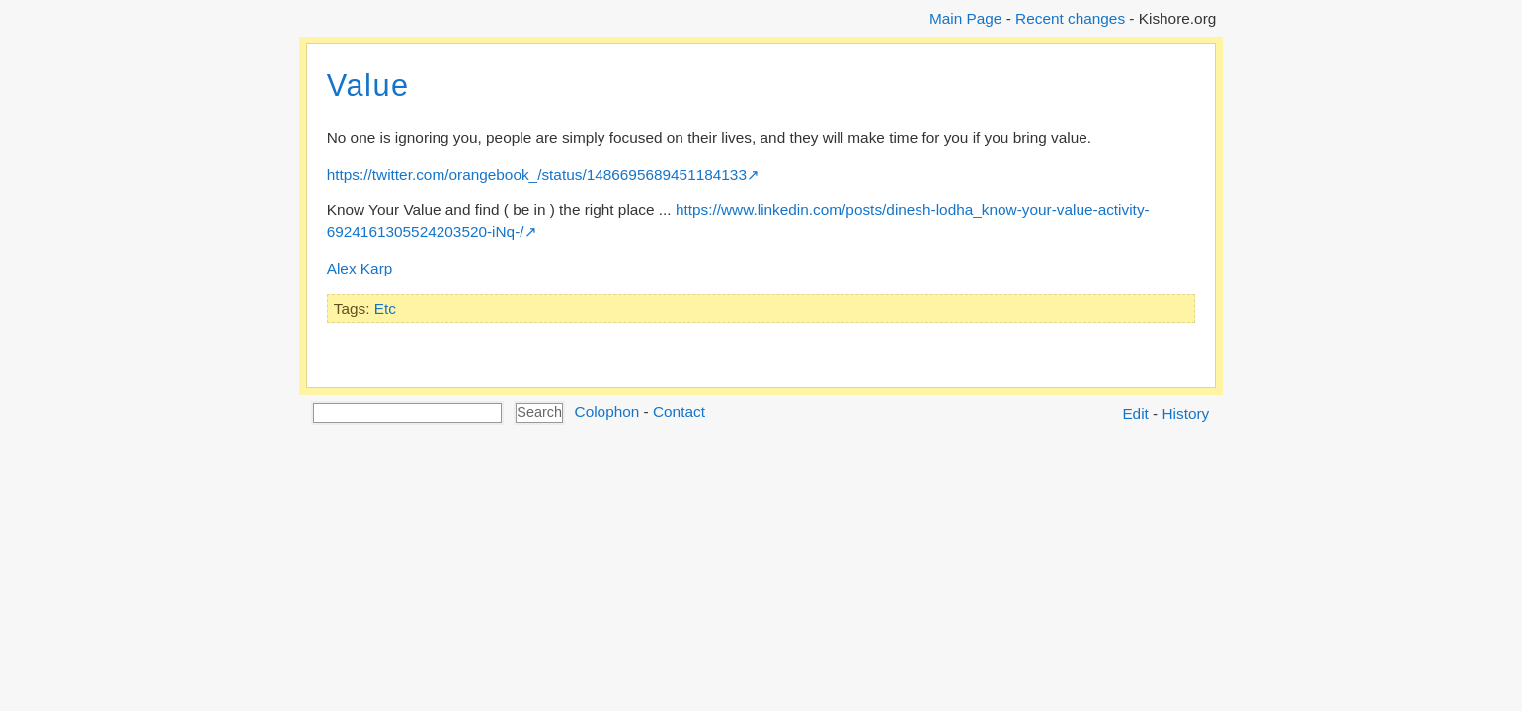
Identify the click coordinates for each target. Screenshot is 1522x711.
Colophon (607, 411)
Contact (679, 411)
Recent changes (1070, 18)
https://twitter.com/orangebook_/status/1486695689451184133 (537, 174)
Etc (385, 308)
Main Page (965, 18)
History (1186, 413)
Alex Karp (360, 268)
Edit (1135, 413)
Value (368, 85)
